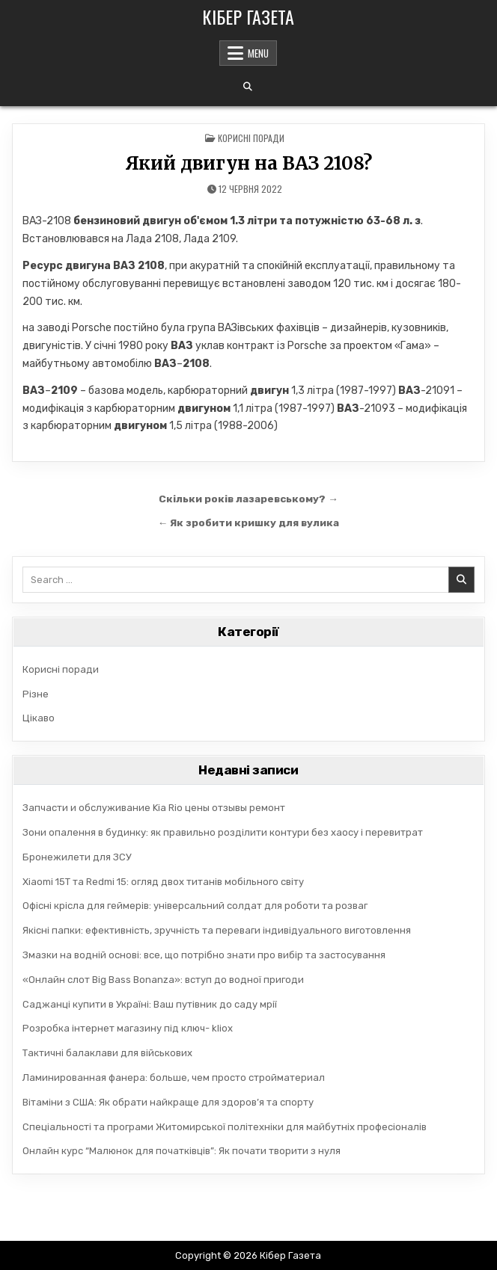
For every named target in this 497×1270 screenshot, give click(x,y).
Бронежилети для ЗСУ (77, 857)
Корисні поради (251, 138)
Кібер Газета (248, 16)
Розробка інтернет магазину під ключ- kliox (127, 1028)
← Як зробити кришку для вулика (249, 522)
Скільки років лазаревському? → (248, 499)
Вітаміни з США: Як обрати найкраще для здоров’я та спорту (168, 1102)
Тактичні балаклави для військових (107, 1052)
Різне (35, 694)
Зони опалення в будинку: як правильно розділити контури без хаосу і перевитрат (222, 832)
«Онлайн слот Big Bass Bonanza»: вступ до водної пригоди (163, 979)
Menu (258, 53)
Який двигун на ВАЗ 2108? (248, 163)
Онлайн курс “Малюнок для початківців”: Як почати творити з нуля (181, 1150)
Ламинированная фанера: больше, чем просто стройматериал (173, 1077)
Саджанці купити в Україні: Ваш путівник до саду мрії (149, 1004)
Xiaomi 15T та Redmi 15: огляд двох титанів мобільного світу (163, 881)
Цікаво (38, 718)
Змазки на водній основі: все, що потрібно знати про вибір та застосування (203, 955)
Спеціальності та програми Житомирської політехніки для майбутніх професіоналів (224, 1126)
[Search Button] (247, 86)
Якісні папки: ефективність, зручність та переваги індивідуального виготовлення (216, 930)
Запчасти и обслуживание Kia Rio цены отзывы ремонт (153, 807)
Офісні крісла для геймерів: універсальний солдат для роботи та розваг (195, 905)
